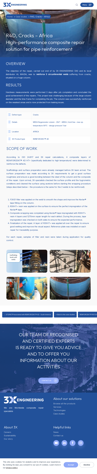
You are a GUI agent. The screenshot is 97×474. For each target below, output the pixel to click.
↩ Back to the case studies (65, 314)
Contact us (58, 435)
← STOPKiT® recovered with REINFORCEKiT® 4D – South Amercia (27, 314)
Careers (7, 432)
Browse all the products (64, 403)
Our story (8, 439)
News (56, 432)
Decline (87, 465)
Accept (71, 465)
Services (57, 407)
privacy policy (12, 468)
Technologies (59, 410)
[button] (87, 5)
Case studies (59, 414)
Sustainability (10, 435)
